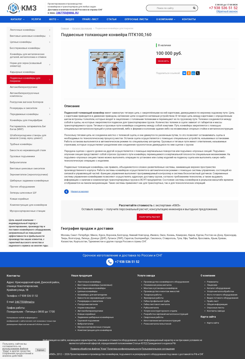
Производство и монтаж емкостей (161, 291)
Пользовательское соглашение (158, 349)
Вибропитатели (18, 162)
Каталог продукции (82, 28)
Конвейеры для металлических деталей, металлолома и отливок (28, 55)
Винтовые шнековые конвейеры (31, 36)
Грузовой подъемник (88, 320)
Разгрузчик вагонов (88, 304)
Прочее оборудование (22, 186)
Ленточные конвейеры (31, 30)
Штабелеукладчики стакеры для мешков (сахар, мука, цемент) (28, 137)
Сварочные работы (153, 317)
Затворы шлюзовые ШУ (23, 192)
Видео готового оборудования (222, 298)
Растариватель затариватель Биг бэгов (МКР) (28, 128)
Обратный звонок (227, 11)
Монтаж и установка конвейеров (160, 288)
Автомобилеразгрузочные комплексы (24, 94)
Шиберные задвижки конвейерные (29, 180)
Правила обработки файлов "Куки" (88, 349)
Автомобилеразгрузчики (23, 87)
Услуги (36, 19)
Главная (65, 28)
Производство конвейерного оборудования (166, 281)
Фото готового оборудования (222, 294)
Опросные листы (136, 19)
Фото (55, 19)
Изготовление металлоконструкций (162, 320)
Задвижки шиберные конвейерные (96, 317)
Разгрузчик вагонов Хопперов (26, 102)
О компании (166, 19)
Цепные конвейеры (31, 42)
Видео (69, 19)
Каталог (19, 19)
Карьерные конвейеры (22, 72)
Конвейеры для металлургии (92, 294)
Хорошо (40, 350)
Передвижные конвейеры (31, 114)
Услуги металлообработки (220, 291)
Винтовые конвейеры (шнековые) (95, 285)
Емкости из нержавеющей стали (28, 150)
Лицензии (212, 285)
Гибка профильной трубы (157, 301)
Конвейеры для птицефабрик (26, 120)
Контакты (189, 19)
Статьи (111, 19)
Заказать (163, 61)
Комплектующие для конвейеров (28, 204)
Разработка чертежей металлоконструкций (166, 314)
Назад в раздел (79, 191)
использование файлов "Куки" (15, 349)
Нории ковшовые (86, 307)
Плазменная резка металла (158, 285)
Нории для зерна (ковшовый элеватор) (31, 64)
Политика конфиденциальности (124, 349)
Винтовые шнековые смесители (27, 168)
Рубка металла (151, 307)
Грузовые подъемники (22, 156)
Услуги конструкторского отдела (160, 310)
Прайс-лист (90, 19)
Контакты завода (216, 310)
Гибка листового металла (157, 304)
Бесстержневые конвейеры (25, 48)
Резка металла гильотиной (157, 323)
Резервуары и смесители (31, 108)
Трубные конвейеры (21, 144)
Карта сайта (213, 322)
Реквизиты (212, 281)
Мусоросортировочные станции (27, 211)
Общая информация (217, 304)
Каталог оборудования (218, 288)
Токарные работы (153, 294)
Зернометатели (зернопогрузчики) (29, 174)
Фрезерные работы (154, 298)
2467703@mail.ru (24, 301)
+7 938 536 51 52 (223, 8)
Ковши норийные (19, 198)
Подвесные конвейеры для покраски (31, 79)
